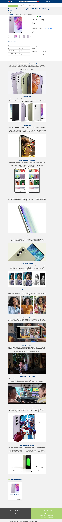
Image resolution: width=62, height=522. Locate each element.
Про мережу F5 (10, 4)
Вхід (15, 513)
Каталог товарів (31, 521)
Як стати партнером (15, 515)
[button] (50, 1)
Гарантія (15, 521)
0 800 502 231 (51, 4)
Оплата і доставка (16, 4)
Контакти (26, 4)
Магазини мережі (22, 4)
